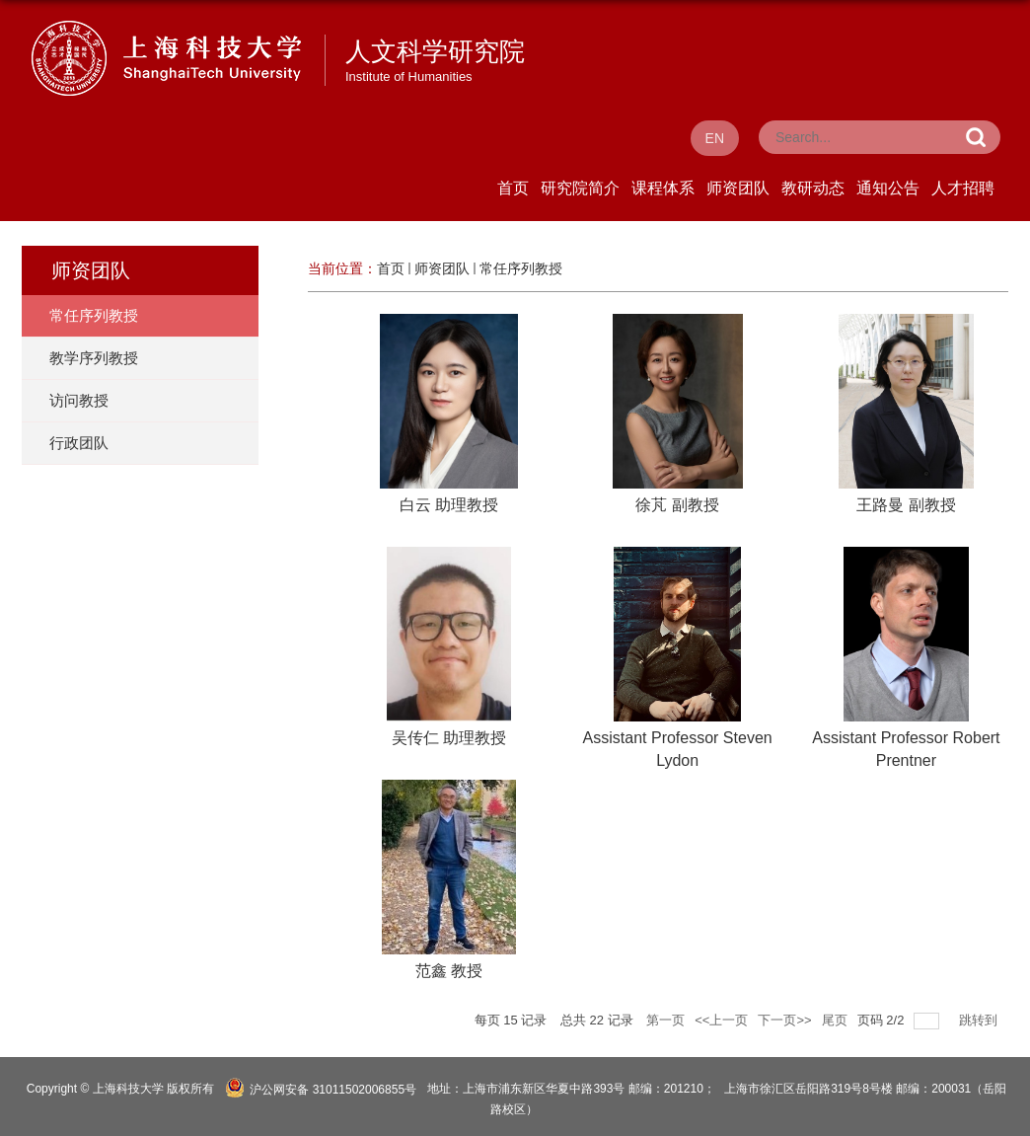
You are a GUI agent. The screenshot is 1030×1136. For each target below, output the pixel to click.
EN (714, 138)
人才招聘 (962, 188)
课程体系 (663, 188)
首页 (513, 188)
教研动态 (813, 188)
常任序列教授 (520, 268)
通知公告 (888, 188)
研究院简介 (580, 188)
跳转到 (980, 1020)
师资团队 (738, 188)
